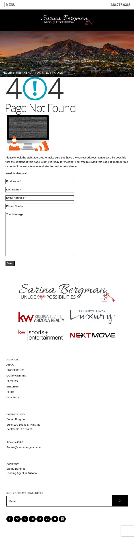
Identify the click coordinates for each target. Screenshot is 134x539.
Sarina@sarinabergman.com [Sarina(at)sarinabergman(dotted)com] (23, 447)
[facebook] (9, 519)
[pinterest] (17, 519)
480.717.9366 (120, 4)
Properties (15, 370)
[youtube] (54, 519)
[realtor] (62, 519)
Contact (12, 397)
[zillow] (39, 519)
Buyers (12, 381)
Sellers (12, 386)
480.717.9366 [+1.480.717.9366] (14, 441)
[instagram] (32, 519)
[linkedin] (47, 519)
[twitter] (24, 519)
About (11, 364)
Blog (10, 391)
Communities (16, 375)
